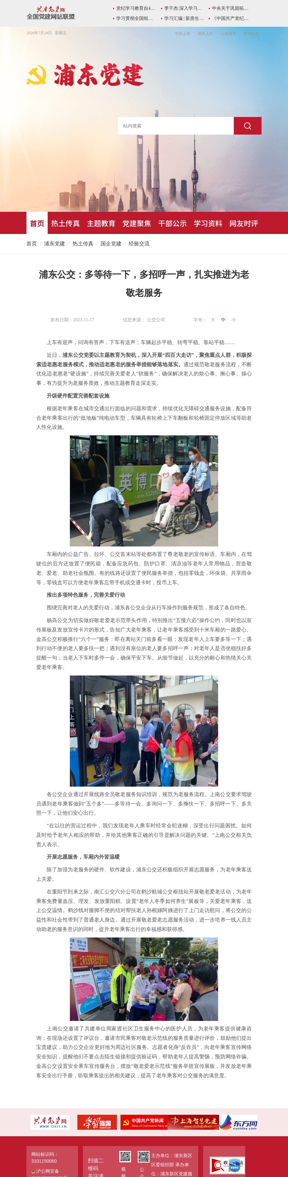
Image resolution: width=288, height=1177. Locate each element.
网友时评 (243, 223)
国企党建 (111, 243)
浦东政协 (251, 33)
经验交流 (139, 243)
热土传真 (65, 223)
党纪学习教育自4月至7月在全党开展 (136, 8)
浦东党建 (54, 243)
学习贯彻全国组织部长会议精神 (136, 18)
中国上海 (182, 33)
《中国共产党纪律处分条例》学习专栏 (232, 18)
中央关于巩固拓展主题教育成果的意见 (232, 8)
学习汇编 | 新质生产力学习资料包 (184, 18)
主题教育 (101, 223)
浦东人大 (205, 33)
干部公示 (172, 223)
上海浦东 (228, 33)
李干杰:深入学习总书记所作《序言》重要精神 (184, 8)
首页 (37, 223)
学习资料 (208, 223)
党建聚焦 (136, 223)
